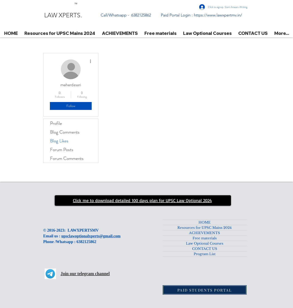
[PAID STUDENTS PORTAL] (204, 290)
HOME (204, 222)
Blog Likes (59, 141)
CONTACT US (204, 249)
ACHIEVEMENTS (204, 233)
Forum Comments (67, 158)
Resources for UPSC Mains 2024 (204, 228)
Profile (56, 123)
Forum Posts (61, 149)
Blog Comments (65, 132)
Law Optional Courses (204, 243)
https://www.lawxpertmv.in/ (218, 15)
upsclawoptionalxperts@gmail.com (90, 236)
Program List (205, 254)
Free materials (205, 238)
